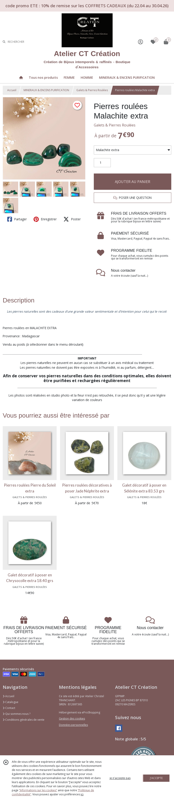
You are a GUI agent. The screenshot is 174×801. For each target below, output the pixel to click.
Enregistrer (45, 219)
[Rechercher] (4, 41)
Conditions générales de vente (23, 720)
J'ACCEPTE (156, 778)
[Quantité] (102, 162)
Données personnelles (73, 725)
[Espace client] (140, 41)
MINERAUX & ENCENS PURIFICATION (46, 90)
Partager (17, 219)
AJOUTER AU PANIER (132, 181)
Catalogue (10, 702)
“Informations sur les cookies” (38, 790)
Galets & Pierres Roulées (92, 90)
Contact (9, 708)
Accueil (11, 90)
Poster (72, 219)
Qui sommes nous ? (16, 714)
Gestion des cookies (72, 718)
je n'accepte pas (120, 778)
